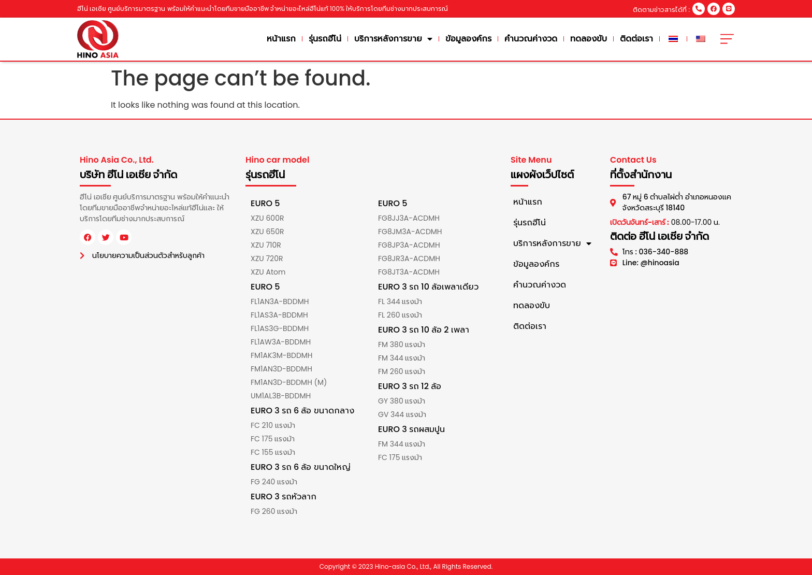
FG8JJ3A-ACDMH (409, 218)
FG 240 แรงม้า (274, 482)
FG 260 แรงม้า (274, 511)
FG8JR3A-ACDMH (409, 258)
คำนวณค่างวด (530, 39)
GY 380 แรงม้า (401, 401)
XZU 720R (267, 258)
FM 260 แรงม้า (401, 371)
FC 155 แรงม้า (273, 452)
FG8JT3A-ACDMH (409, 272)
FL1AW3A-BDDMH (281, 342)
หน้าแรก (281, 39)
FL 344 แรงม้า (400, 301)
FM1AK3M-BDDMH (282, 355)
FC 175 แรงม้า (273, 439)
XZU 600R (267, 218)
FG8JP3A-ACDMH (409, 245)
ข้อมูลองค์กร (468, 39)
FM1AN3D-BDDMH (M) (289, 382)
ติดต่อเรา (636, 39)
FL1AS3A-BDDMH (279, 315)
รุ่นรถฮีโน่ (325, 39)
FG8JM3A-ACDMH (410, 231)
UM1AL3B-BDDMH (281, 396)
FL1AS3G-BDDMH (280, 328)
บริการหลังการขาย (393, 39)
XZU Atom (268, 272)
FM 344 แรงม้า (401, 358)
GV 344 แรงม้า (402, 414)
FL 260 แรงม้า (400, 315)
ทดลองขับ (588, 39)
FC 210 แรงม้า (273, 425)
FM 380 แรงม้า (401, 344)
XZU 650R (267, 231)
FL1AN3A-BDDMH (280, 301)
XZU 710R (266, 245)
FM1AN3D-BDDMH (281, 369)
